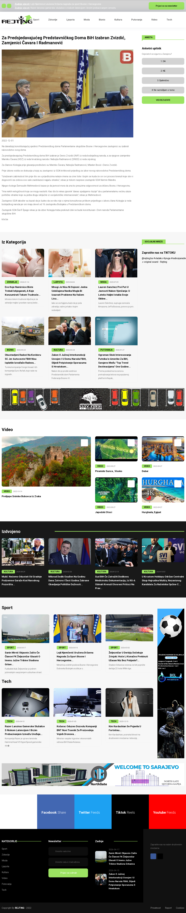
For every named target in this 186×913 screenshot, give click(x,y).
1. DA (163, 61)
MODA (103, 282)
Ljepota (70, 19)
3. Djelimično (163, 80)
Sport (36, 19)
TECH (9, 721)
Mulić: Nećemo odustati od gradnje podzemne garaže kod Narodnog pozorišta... (22, 580)
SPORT (10, 647)
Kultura (118, 19)
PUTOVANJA (106, 350)
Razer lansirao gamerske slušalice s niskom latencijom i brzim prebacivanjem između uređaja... (25, 730)
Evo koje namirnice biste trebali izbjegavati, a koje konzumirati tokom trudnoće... (23, 291)
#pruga (166, 258)
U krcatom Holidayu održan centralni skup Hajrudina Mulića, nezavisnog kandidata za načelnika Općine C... (163, 580)
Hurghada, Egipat (151, 512)
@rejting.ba (147, 258)
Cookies (180, 907)
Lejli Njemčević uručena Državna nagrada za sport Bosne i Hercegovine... (75, 656)
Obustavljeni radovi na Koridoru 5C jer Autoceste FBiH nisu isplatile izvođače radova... (23, 358)
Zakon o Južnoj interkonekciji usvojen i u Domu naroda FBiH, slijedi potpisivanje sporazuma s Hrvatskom (122, 881)
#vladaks (158, 258)
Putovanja (136, 19)
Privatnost (155, 907)
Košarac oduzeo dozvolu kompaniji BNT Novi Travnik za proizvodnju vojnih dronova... (77, 730)
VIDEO (7, 491)
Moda (87, 19)
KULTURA (58, 350)
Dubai (145, 471)
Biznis (102, 19)
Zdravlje (52, 19)
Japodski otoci (103, 512)
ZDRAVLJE (12, 282)
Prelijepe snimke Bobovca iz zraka (21, 496)
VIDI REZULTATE (163, 100)
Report (168, 907)
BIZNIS (10, 350)
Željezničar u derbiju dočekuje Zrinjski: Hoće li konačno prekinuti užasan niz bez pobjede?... (128, 656)
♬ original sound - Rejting (154, 262)
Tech (169, 19)
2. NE (163, 71)
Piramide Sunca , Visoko (108, 471)
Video (154, 19)
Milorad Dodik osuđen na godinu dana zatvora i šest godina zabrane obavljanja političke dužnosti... (68, 580)
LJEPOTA (58, 282)
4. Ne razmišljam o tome (163, 90)
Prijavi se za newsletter (166, 6)
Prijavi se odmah (68, 872)
